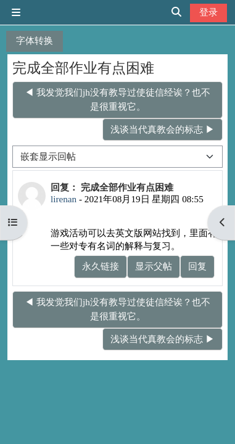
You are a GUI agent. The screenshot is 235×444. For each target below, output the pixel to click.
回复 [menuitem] (197, 266)
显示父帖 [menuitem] (153, 266)
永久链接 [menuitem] (100, 266)
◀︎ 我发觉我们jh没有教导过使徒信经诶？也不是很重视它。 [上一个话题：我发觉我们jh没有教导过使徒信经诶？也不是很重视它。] (117, 99)
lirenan (63, 199)
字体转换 (34, 40)
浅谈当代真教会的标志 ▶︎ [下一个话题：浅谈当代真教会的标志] (162, 129)
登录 (208, 12)
